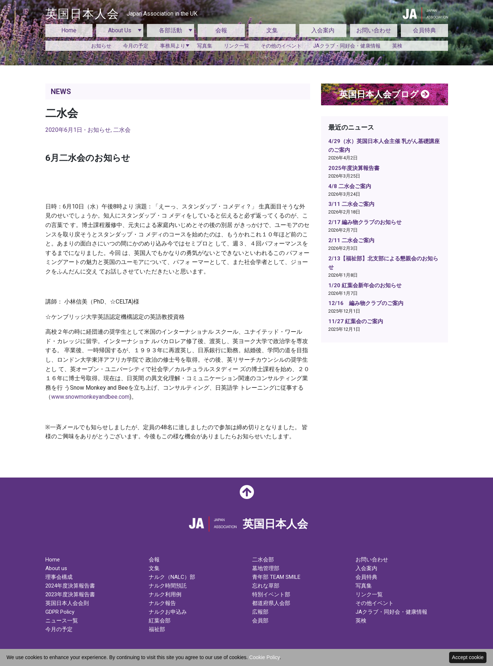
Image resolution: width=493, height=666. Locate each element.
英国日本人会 (121, 14)
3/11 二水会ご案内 (351, 204)
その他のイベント (281, 46)
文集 (272, 30)
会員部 (260, 620)
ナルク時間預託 (168, 585)
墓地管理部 (265, 568)
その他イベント (375, 603)
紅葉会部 (160, 620)
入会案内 (322, 30)
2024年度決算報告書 (70, 585)
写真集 (204, 46)
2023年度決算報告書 (70, 594)
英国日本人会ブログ (384, 94)
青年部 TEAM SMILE (276, 577)
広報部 (260, 612)
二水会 (122, 129)
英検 (397, 46)
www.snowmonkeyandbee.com (90, 396)
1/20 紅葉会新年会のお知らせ (365, 285)
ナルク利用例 (165, 594)
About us (56, 568)
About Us (119, 30)
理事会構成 (59, 577)
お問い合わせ (373, 30)
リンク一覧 (236, 46)
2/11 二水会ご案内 (351, 240)
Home (69, 30)
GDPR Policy (59, 612)
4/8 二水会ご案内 (349, 186)
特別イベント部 (271, 594)
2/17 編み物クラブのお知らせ (365, 222)
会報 (221, 30)
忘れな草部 (265, 585)
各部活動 (170, 30)
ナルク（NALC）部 (172, 577)
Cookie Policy (264, 657)
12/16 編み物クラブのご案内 (365, 303)
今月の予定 (135, 46)
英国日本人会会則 (67, 603)
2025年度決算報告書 (353, 168)
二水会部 (263, 559)
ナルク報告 (162, 603)
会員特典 (424, 30)
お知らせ (101, 46)
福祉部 (157, 629)
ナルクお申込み (168, 612)
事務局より (172, 46)
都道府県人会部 (271, 603)
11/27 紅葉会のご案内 (355, 321)
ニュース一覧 (61, 620)
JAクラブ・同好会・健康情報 (347, 46)
